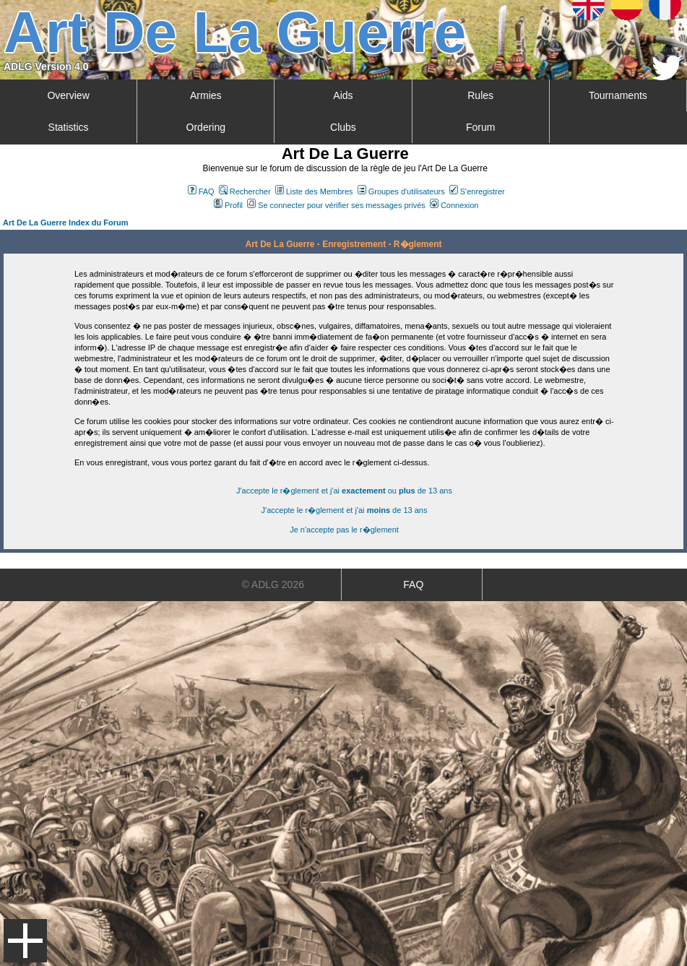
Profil (228, 205)
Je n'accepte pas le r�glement (344, 529)
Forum (480, 127)
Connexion (454, 205)
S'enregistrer (477, 191)
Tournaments (618, 95)
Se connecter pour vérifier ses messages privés (336, 205)
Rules (480, 95)
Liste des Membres (314, 191)
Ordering (205, 127)
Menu (25, 940)
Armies (206, 95)
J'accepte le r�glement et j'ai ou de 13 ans (344, 490)
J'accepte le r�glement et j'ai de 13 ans (345, 510)
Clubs (343, 127)
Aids (343, 95)
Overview (68, 95)
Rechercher (245, 191)
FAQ (201, 191)
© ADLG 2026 (272, 584)
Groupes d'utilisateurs (401, 191)
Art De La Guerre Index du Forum (66, 222)
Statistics (68, 127)
